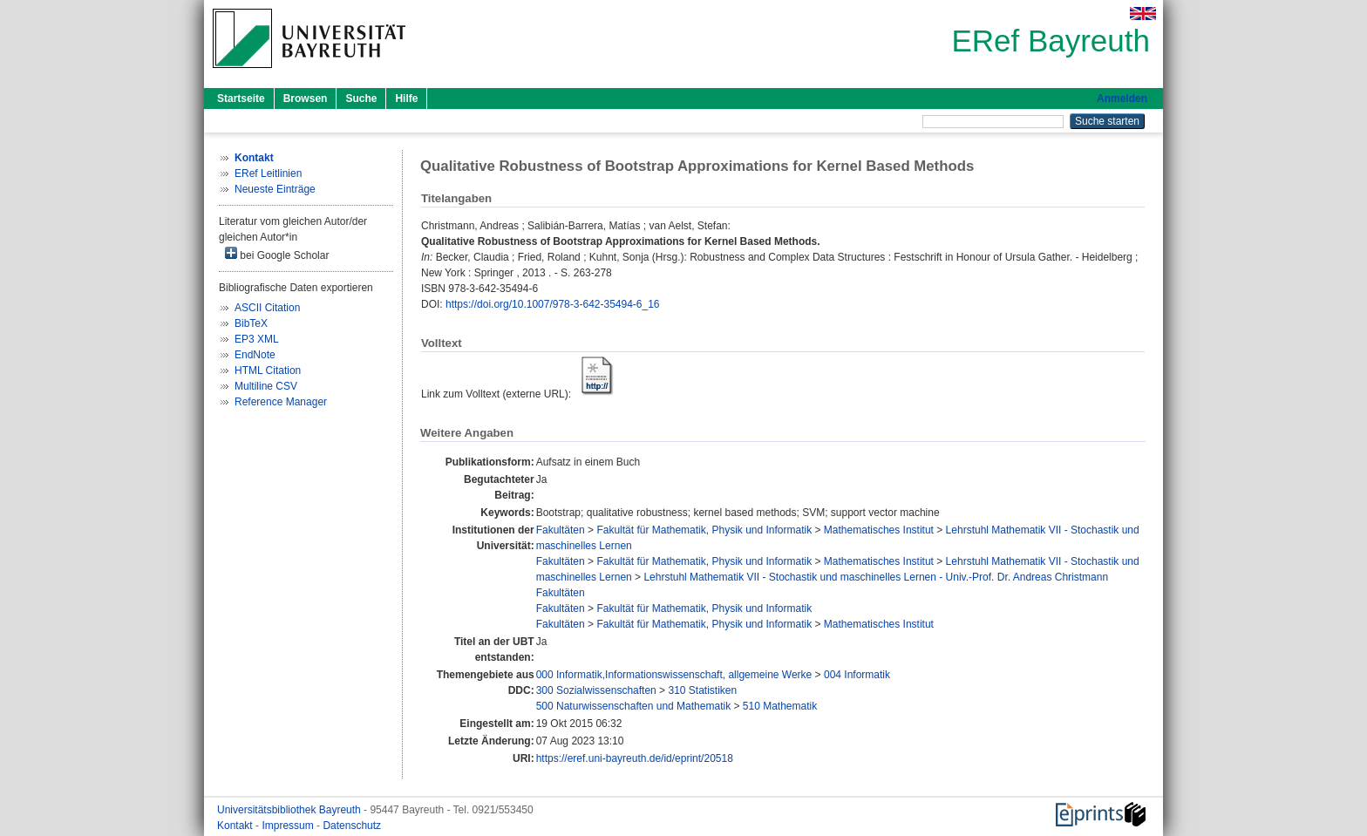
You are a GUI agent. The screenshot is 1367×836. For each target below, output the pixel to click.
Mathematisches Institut (879, 530)
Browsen (305, 98)
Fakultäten (560, 530)
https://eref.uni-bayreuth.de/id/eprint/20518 (634, 758)
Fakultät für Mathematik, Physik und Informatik (704, 530)
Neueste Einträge (275, 189)
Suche (361, 98)
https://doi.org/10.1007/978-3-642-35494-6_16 (552, 304)
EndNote (255, 355)
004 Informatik (857, 675)
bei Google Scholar (277, 254)
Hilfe (406, 98)
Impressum (289, 825)
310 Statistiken (702, 690)
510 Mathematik (780, 706)
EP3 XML (257, 339)
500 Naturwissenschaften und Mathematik (633, 706)
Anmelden (1122, 98)
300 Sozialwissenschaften (596, 690)
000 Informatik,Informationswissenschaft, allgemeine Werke (674, 675)
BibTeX (251, 323)
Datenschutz (352, 825)
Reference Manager (281, 402)
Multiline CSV (266, 386)
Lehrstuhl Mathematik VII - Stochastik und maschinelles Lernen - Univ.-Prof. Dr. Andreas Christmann (875, 577)
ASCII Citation (267, 308)
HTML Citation (268, 370)
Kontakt (236, 825)
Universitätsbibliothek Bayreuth (290, 810)
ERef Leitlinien (268, 173)
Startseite (241, 98)
